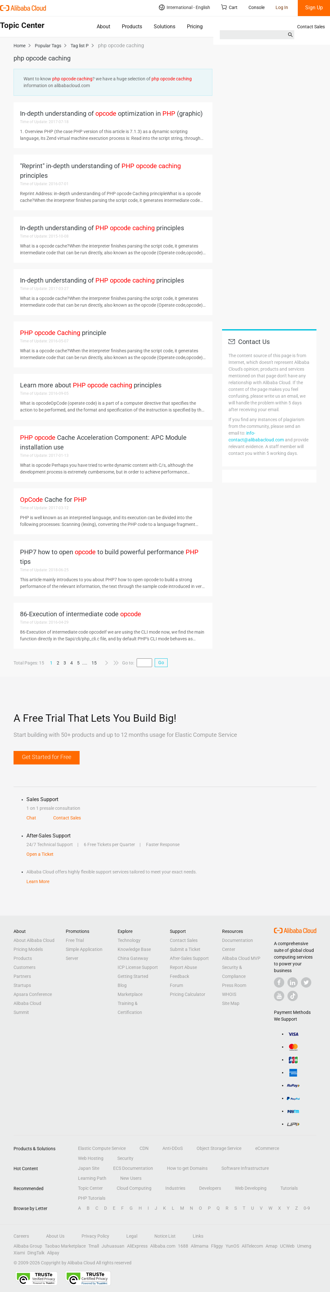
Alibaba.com (162, 1246)
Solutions (164, 26)
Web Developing (251, 1188)
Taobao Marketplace (65, 1246)
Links (198, 1236)
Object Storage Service (219, 1148)
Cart (229, 7)
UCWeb (287, 1246)
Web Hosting (90, 1158)
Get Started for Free (46, 757)
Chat (31, 817)
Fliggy (217, 1246)
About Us (55, 1236)
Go (161, 662)
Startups (22, 985)
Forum (176, 985)
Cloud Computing (134, 1188)
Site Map (230, 1003)
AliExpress (137, 1246)
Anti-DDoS (172, 1148)
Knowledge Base (134, 949)
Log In (282, 7)
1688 (183, 1246)
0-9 (307, 1208)
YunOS (232, 1246)
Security (125, 1158)
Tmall (93, 1246)
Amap (271, 1246)
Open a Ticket (39, 854)
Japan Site (88, 1168)
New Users (130, 1178)
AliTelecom (252, 1246)
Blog (122, 985)
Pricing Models (28, 949)
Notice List (165, 1236)
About (103, 26)
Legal (131, 1236)
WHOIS (229, 994)
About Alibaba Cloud (34, 940)
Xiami (19, 1252)
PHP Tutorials (91, 1198)
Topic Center (90, 1188)
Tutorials (289, 1188)
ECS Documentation (133, 1168)
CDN (144, 1148)
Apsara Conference (33, 994)
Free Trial (75, 940)
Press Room (234, 985)
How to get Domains (187, 1168)
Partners (22, 976)
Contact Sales (311, 26)
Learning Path (92, 1178)
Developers (210, 1188)
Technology (129, 940)
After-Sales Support (189, 958)
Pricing (195, 26)
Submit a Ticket (185, 949)
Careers (21, 1236)
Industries (175, 1188)
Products (132, 26)
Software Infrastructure (245, 1168)
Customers (24, 967)
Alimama (200, 1246)
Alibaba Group (28, 1246)
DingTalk (35, 1252)
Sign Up (314, 8)
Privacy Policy (95, 1236)
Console (256, 7)
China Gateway (133, 958)
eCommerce (267, 1148)
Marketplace (130, 994)
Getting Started (133, 976)
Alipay (53, 1252)
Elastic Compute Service (102, 1148)
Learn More (37, 881)
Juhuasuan (113, 1246)
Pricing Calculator (187, 994)
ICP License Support (138, 967)
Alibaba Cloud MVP (241, 958)
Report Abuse (183, 967)
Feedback (179, 976)
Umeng (304, 1246)
